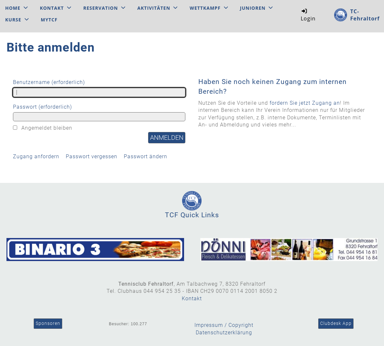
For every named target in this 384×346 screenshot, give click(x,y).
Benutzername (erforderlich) (99, 88)
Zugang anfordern (36, 156)
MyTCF (49, 20)
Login (308, 14)
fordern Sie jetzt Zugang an (305, 103)
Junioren (256, 8)
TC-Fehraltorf (365, 15)
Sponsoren (48, 323)
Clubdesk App (336, 323)
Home (16, 8)
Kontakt (55, 8)
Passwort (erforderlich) (99, 112)
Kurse (17, 20)
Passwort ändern (145, 156)
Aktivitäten (157, 8)
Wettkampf (209, 8)
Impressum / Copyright (223, 325)
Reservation (104, 8)
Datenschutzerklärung (224, 332)
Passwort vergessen (91, 156)
